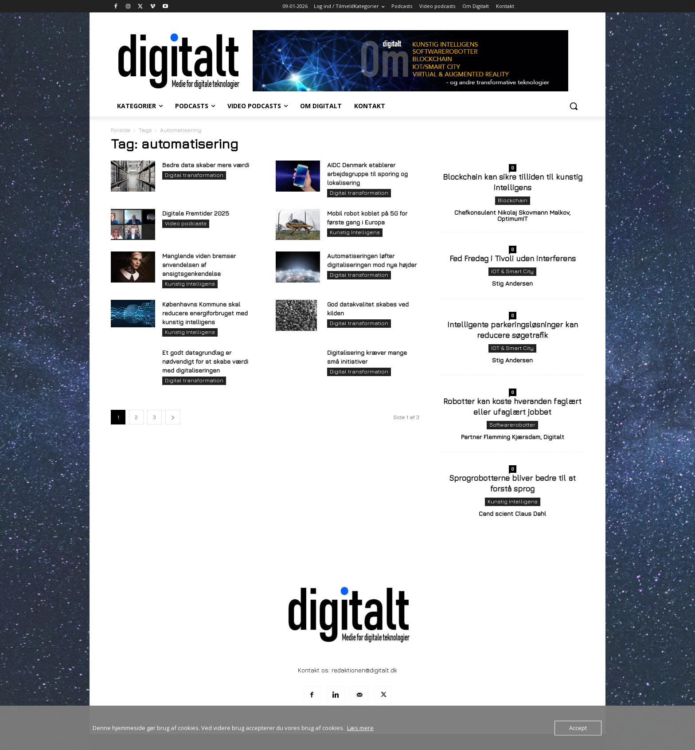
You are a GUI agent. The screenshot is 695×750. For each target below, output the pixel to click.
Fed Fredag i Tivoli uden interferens (512, 258)
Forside (120, 130)
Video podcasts (186, 223)
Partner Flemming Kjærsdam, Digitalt (512, 436)
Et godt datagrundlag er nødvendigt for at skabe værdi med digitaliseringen (205, 361)
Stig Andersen (512, 283)
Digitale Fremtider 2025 (195, 213)
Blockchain (512, 200)
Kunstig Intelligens (355, 232)
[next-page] (172, 417)
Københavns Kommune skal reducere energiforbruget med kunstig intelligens (205, 313)
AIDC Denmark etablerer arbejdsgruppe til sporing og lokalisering (367, 173)
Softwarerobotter (512, 424)
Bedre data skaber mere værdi (205, 165)
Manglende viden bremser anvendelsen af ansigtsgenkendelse (199, 264)
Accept (578, 728)
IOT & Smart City (512, 271)
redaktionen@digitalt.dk (364, 670)
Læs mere (360, 728)
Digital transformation (194, 175)
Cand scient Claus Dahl (512, 513)
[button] (573, 106)
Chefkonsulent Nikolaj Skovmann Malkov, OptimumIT (512, 215)
